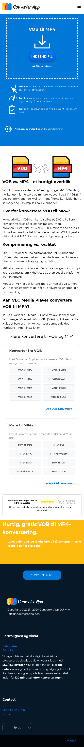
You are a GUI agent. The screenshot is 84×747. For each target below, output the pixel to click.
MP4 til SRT (25, 462)
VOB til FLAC (58, 397)
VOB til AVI (58, 379)
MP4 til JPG (25, 453)
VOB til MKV (25, 370)
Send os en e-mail (14, 709)
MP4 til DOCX (25, 471)
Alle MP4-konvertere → (60, 483)
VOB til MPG (25, 388)
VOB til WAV (59, 388)
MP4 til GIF (58, 444)
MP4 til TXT (58, 462)
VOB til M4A (25, 397)
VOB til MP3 (59, 370)
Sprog (17, 727)
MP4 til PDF (59, 471)
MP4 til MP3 (25, 444)
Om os (6, 714)
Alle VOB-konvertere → (60, 408)
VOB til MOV (25, 379)
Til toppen (70, 741)
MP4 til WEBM (58, 453)
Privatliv (7, 650)
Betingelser (10, 646)
